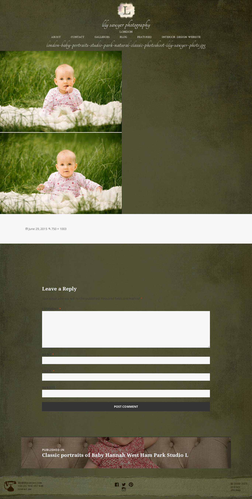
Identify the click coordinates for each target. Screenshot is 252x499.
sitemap (236, 490)
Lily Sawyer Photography (126, 24)
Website (48, 388)
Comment (51, 309)
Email (48, 371)
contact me (25, 489)
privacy (235, 486)
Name (48, 354)
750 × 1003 (59, 229)
